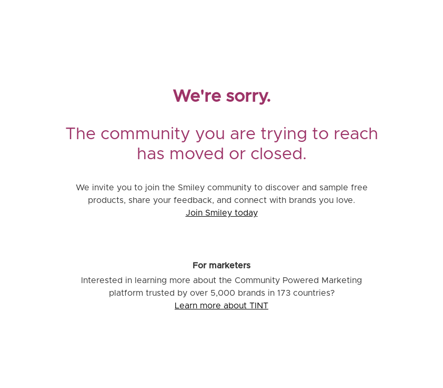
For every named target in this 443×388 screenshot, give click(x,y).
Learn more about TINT (221, 306)
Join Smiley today (222, 213)
